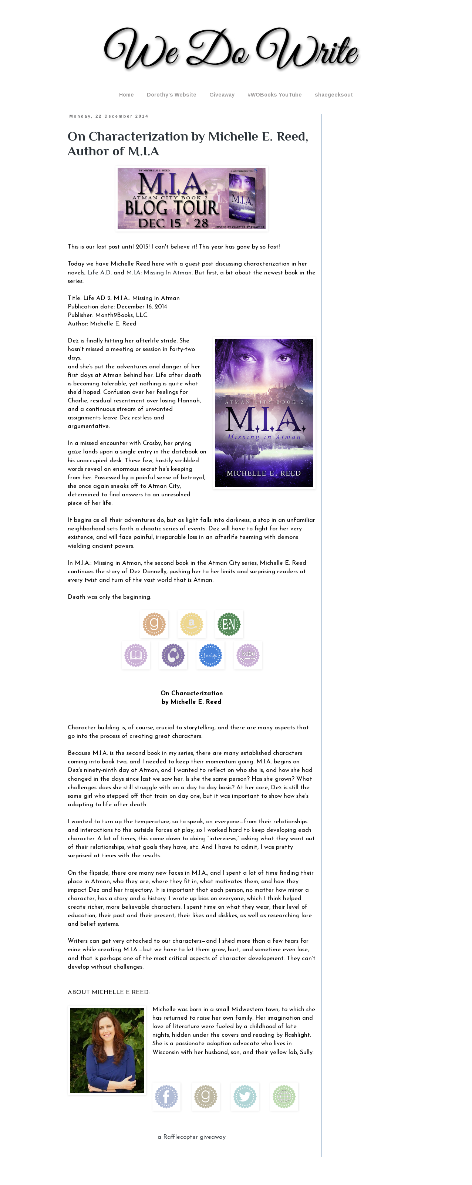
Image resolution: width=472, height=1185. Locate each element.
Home (126, 95)
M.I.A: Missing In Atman (159, 273)
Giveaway (222, 95)
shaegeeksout (334, 95)
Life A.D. (99, 273)
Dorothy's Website (171, 95)
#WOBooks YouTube (274, 95)
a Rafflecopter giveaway (192, 1137)
